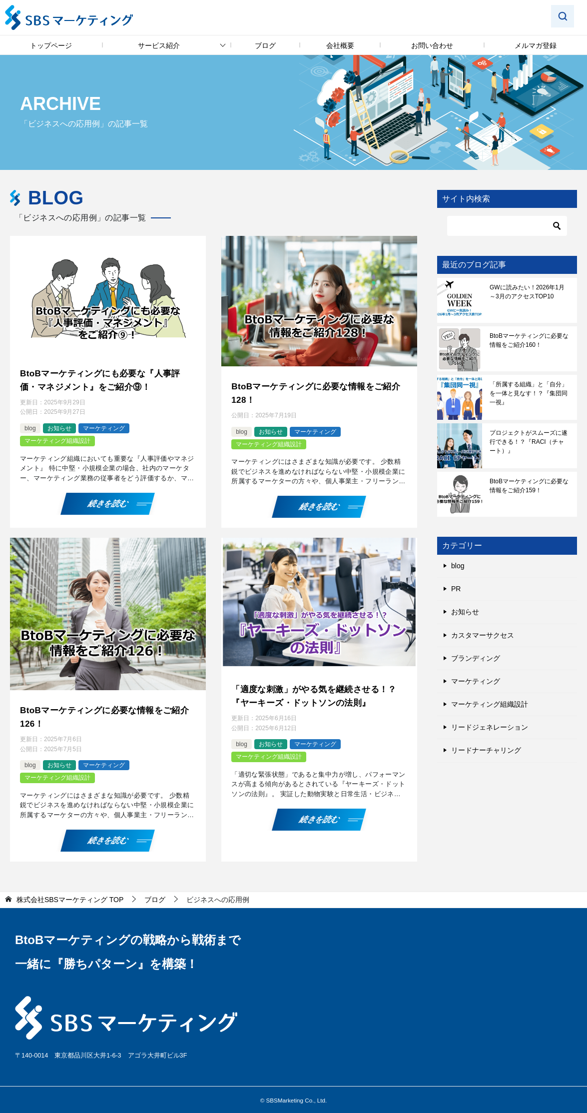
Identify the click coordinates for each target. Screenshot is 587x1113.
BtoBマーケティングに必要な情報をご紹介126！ (104, 714)
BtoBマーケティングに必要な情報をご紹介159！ (529, 486)
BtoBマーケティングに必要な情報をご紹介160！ (529, 340)
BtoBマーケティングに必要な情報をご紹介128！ (316, 392)
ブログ (265, 45)
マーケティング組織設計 (57, 438)
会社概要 (340, 45)
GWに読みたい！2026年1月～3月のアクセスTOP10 (527, 292)
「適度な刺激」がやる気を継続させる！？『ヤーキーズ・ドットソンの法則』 (318, 693)
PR (456, 589)
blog (30, 426)
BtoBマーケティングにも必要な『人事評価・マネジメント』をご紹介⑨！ (104, 379)
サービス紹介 (159, 45)
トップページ (51, 45)
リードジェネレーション (489, 727)
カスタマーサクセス (482, 635)
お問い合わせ (432, 45)
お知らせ (59, 426)
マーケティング (104, 426)
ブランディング (475, 658)
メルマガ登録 (536, 45)
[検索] (507, 226)
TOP (69, 896)
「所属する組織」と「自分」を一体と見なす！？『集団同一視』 (529, 393)
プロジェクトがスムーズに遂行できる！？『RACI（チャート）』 (529, 441)
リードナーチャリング (486, 750)
